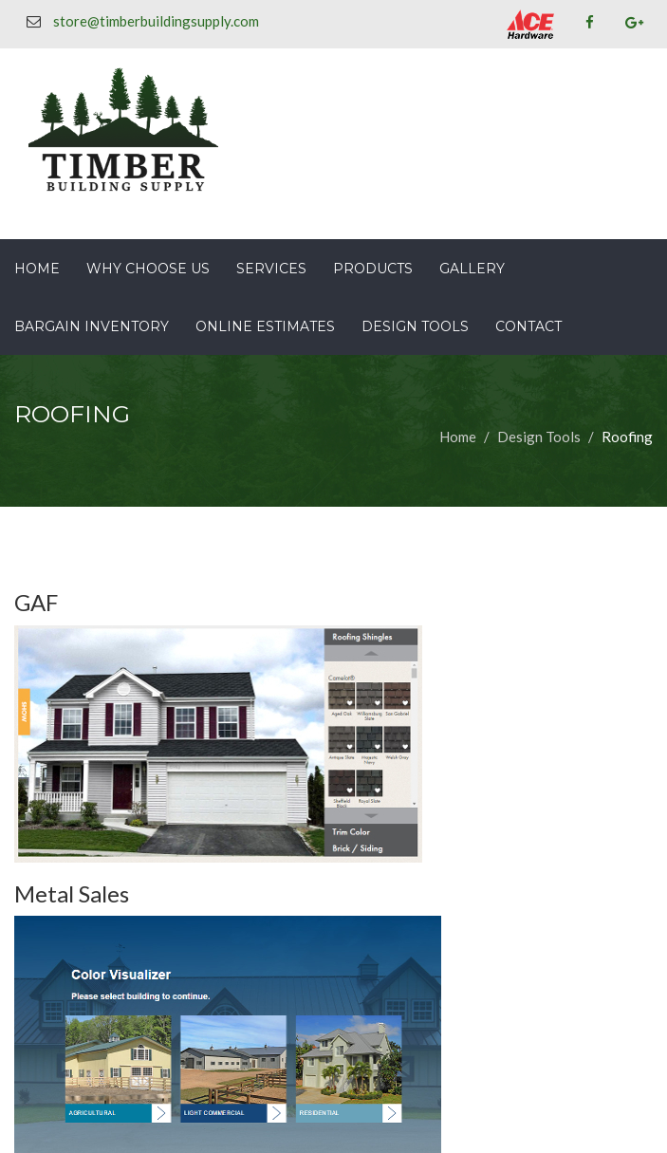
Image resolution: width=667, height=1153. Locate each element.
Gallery (472, 268)
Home (37, 268)
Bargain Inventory (91, 326)
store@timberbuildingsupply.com (156, 20)
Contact (528, 326)
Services (271, 268)
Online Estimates (265, 326)
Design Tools (415, 326)
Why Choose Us (148, 268)
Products (373, 268)
